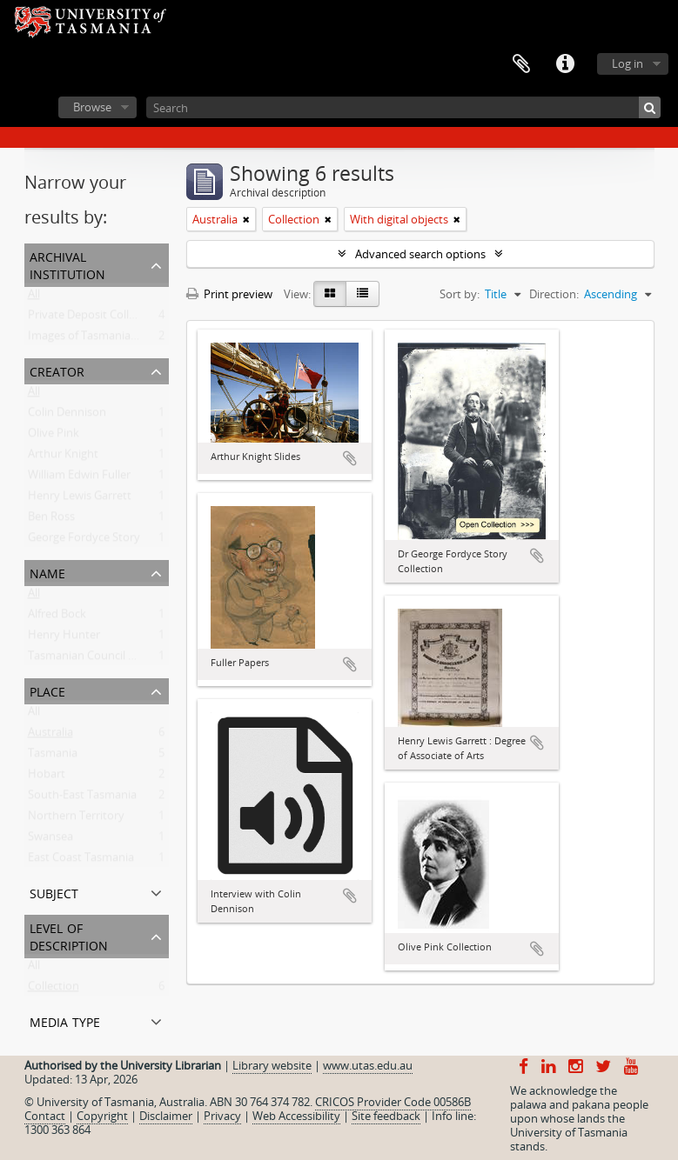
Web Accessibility (296, 1115)
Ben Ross (51, 520)
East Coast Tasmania (81, 861)
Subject (54, 891)
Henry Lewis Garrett (79, 499)
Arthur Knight (63, 457)
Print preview (229, 294)
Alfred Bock (57, 617)
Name (47, 571)
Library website (272, 1065)
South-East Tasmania (82, 798)
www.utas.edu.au (368, 1065)
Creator (57, 370)
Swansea (50, 840)
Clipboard (521, 64)
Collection (53, 989)
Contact (44, 1115)
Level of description (69, 935)
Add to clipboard (350, 458)
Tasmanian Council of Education (110, 659)
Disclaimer (165, 1115)
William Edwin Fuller (79, 478)
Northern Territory (76, 819)
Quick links (565, 64)
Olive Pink (53, 436)
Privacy (222, 1115)
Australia (50, 735)
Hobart (46, 777)
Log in (627, 63)
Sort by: (460, 294)
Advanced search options (420, 254)
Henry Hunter (64, 638)
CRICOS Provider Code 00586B (393, 1102)
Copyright (102, 1115)
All (34, 297)
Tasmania (52, 756)
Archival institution (67, 263)
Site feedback (386, 1115)
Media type (65, 1020)
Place (47, 690)
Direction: (554, 294)
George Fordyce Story (84, 541)
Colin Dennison (67, 415)
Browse (92, 107)
